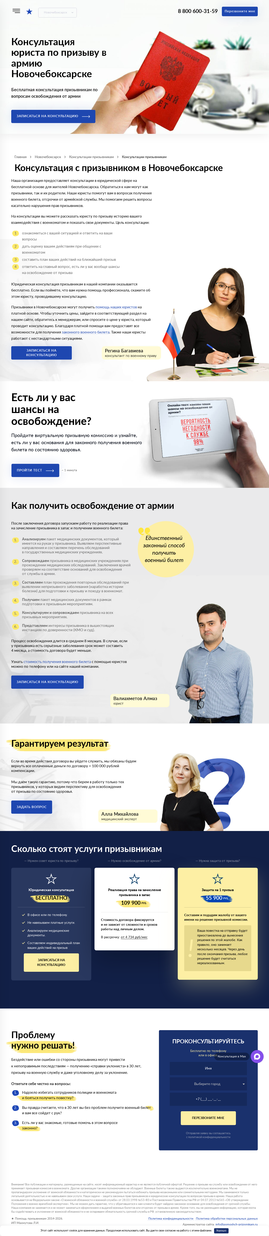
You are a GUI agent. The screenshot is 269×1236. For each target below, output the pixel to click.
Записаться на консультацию (53, 116)
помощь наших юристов (116, 307)
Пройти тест (35, 470)
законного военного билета (85, 332)
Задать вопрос (32, 807)
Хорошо (221, 1230)
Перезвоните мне (240, 11)
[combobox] (208, 1083)
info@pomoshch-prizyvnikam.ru (237, 1224)
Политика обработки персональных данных (226, 1218)
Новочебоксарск (55, 12)
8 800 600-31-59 (198, 11)
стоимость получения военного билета (57, 662)
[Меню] (16, 11)
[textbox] (208, 1084)
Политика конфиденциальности (170, 1218)
